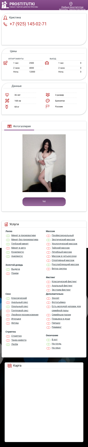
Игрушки (16, 318)
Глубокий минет (20, 243)
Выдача (15, 269)
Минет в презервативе (23, 235)
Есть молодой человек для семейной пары (66, 308)
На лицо (56, 347)
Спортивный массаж (63, 260)
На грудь (56, 343)
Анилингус (17, 256)
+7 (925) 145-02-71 (25, 23)
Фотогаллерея (19, 126)
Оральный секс (19, 306)
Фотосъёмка (59, 302)
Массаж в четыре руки (64, 256)
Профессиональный (63, 235)
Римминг (57, 327)
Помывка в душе (61, 318)
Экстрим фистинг (61, 289)
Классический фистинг (64, 281)
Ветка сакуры (59, 268)
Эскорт (55, 298)
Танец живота (18, 340)
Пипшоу (56, 323)
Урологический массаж (64, 243)
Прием (14, 273)
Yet (44, 201)
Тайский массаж (61, 247)
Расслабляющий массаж (65, 264)
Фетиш (15, 323)
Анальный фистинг (62, 285)
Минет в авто (18, 247)
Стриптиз (16, 336)
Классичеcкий (19, 298)
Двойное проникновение (24, 314)
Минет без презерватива (24, 239)
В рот (55, 339)
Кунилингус (17, 252)
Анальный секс (19, 302)
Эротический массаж (63, 239)
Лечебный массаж (62, 252)
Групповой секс (19, 310)
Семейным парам (61, 314)
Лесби (14, 344)
